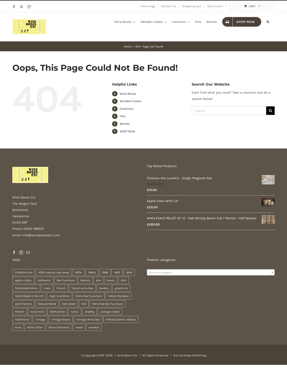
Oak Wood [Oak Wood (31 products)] (69, 303)
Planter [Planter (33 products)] (19, 311)
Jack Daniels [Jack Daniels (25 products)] (23, 303)
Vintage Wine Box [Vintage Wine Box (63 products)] (88, 319)
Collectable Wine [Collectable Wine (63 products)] (26, 288)
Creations (126, 109)
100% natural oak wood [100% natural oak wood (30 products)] (53, 272)
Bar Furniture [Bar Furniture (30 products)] (66, 280)
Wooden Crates (130, 101)
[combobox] (211, 272)
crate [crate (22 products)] (46, 288)
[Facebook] (14, 252)
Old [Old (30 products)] (83, 303)
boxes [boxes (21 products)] (111, 280)
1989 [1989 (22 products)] (105, 272)
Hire (122, 116)
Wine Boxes (128, 94)
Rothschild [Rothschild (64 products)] (57, 311)
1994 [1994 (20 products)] (129, 272)
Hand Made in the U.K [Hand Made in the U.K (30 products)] (29, 296)
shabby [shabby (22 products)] (89, 311)
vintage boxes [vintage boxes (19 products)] (60, 319)
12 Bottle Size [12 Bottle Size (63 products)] (24, 272)
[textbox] (210, 272)
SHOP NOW (127, 131)
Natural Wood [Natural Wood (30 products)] (47, 303)
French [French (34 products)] (61, 288)
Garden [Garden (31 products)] (104, 288)
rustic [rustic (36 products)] (75, 311)
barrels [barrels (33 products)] (85, 280)
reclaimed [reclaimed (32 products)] (37, 311)
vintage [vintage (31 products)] (40, 319)
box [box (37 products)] (98, 280)
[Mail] (28, 252)
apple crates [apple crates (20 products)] (23, 280)
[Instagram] (21, 252)
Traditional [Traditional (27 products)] (22, 319)
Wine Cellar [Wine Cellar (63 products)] (35, 327)
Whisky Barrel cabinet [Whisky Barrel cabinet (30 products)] (121, 319)
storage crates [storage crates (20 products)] (110, 311)
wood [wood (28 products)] (79, 327)
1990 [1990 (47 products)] (117, 272)
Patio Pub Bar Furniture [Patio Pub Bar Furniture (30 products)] (107, 303)
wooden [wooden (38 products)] (94, 327)
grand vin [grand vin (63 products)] (121, 288)
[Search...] (229, 110)
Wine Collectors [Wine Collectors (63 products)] (59, 327)
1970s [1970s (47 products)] (78, 272)
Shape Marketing (194, 355)
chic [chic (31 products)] (123, 280)
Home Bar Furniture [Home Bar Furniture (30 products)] (88, 296)
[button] (268, 21)
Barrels (125, 124)
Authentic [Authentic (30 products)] (44, 280)
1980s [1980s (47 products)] (92, 272)
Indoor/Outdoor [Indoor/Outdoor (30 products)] (118, 296)
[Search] (270, 110)
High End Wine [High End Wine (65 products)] (59, 296)
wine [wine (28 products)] (18, 327)
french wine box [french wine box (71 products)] (82, 288)
